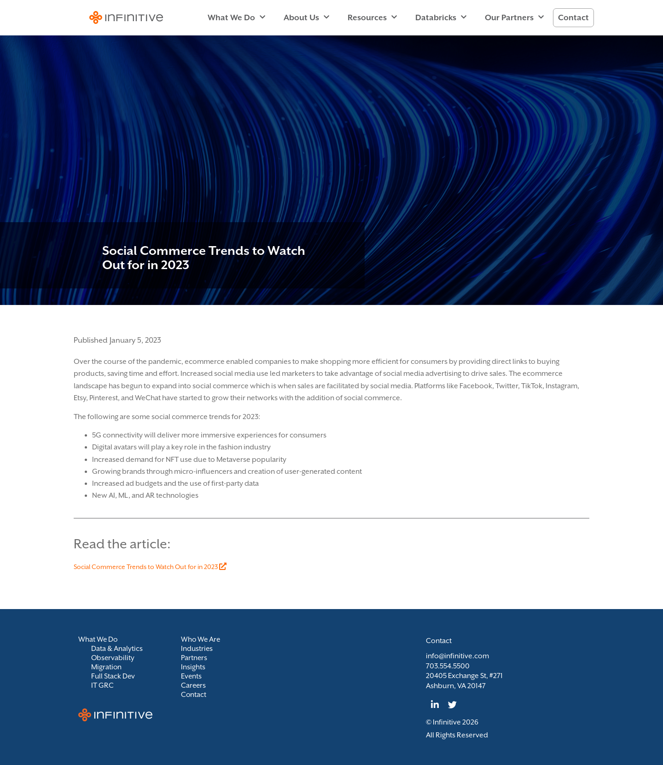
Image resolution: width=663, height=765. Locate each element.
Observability (113, 658)
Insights (193, 667)
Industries (197, 648)
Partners (194, 658)
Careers (194, 685)
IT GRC (102, 685)
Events (191, 676)
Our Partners (514, 17)
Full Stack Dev (113, 676)
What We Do (236, 17)
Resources (372, 17)
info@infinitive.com (457, 656)
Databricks (440, 17)
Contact (573, 17)
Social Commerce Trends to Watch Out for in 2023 (150, 566)
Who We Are (201, 639)
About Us (306, 17)
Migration (106, 667)
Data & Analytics (117, 648)
